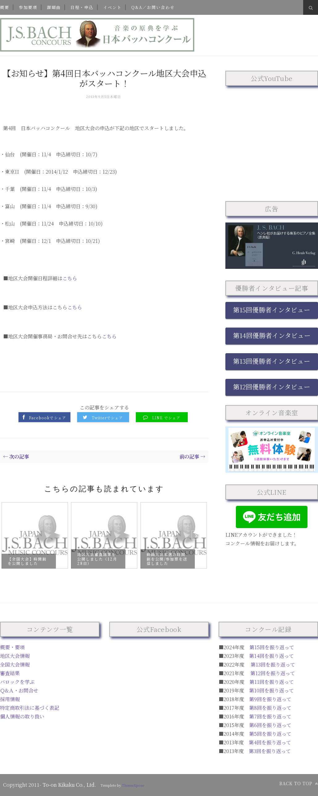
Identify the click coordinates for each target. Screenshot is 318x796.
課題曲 (54, 7)
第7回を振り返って (270, 716)
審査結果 (10, 673)
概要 (4, 7)
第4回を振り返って (270, 742)
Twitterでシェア (107, 418)
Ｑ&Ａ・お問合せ (19, 690)
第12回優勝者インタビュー (271, 386)
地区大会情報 (15, 655)
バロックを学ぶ (17, 681)
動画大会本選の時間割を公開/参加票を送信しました (167, 559)
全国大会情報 (15, 664)
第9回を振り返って (270, 699)
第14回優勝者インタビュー (272, 335)
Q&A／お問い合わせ (153, 7)
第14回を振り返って (271, 655)
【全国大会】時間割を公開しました (27, 560)
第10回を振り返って (271, 690)
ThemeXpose (133, 785)
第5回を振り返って (270, 733)
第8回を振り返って (270, 707)
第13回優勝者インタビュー (271, 361)
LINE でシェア (166, 418)
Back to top (298, 783)
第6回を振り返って (270, 725)
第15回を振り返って (271, 647)
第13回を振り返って (273, 664)
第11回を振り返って (271, 681)
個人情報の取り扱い (22, 716)
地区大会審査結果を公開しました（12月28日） (97, 559)
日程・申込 (82, 7)
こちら (69, 278)
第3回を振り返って (270, 751)
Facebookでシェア (47, 418)
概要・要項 (12, 647)
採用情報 (10, 699)
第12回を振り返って (272, 673)
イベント (112, 7)
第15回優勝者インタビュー (271, 309)
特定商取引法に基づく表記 (29, 707)
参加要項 (28, 7)
